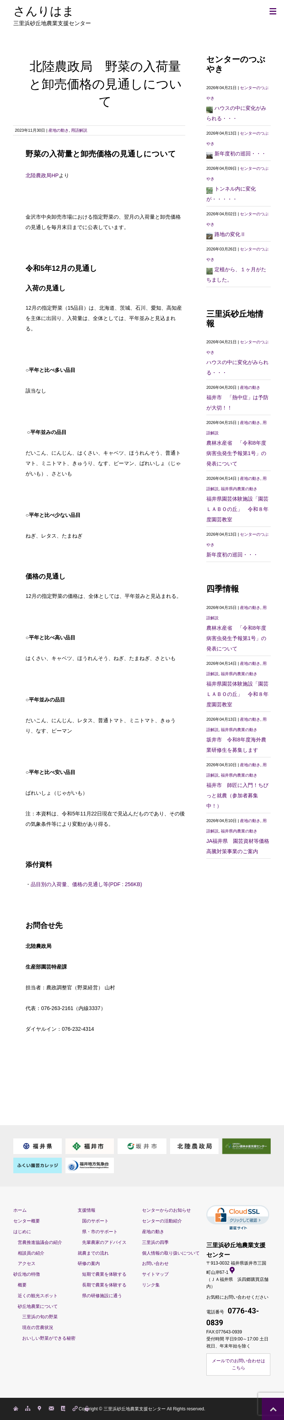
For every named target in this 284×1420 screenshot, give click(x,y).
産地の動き (58, 130)
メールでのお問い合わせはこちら (238, 1364)
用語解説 (79, 130)
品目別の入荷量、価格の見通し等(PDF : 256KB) (86, 884)
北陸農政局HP (42, 175)
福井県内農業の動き (239, 489)
